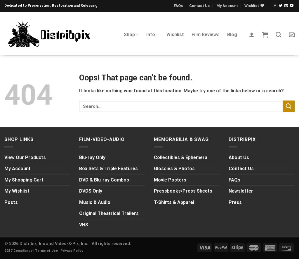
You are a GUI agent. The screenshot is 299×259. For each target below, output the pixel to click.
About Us (239, 157)
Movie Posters (170, 180)
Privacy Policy (71, 251)
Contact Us (199, 5)
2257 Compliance (18, 251)
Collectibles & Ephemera (180, 157)
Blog (232, 34)
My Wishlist (16, 191)
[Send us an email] (286, 6)
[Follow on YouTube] (291, 6)
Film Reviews (206, 34)
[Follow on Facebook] (275, 6)
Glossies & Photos (174, 168)
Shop (131, 35)
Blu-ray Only (92, 157)
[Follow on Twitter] (280, 6)
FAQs (178, 5)
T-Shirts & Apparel (174, 202)
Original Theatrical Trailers (109, 213)
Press (235, 202)
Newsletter (241, 191)
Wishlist (175, 34)
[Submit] (289, 106)
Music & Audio (94, 202)
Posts (11, 202)
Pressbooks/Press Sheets (183, 191)
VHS (83, 225)
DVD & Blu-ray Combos (104, 180)
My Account (227, 5)
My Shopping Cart (24, 180)
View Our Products (25, 157)
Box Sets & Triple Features (108, 168)
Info (152, 35)
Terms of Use (46, 251)
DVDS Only (90, 191)
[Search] (278, 34)
